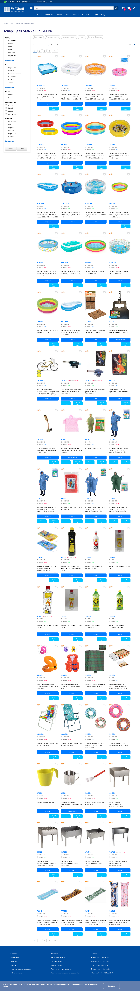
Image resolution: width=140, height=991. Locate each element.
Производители (72, 14)
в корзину (48, 104)
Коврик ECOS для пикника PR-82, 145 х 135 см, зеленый (95, 685)
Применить (11, 149)
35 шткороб (53, 639)
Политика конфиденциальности (62, 969)
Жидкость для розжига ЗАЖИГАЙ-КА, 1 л (92, 626)
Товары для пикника (52, 37)
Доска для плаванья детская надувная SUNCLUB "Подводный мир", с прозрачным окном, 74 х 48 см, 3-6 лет (47, 570)
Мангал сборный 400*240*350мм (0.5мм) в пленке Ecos (69, 863)
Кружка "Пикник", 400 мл (45, 802)
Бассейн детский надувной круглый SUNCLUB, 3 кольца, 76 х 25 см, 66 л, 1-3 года (71, 156)
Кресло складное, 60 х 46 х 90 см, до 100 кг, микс (71, 744)
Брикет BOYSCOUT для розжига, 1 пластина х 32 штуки (95, 331)
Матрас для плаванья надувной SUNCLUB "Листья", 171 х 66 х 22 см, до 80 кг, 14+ (95, 922)
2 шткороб (53, 226)
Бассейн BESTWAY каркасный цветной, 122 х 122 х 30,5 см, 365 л (47, 97)
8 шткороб (77, 108)
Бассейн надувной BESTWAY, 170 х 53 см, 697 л (118, 273)
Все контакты (95, 977)
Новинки (49, 14)
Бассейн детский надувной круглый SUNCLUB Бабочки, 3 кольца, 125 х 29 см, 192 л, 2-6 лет (95, 98)
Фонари (82, 37)
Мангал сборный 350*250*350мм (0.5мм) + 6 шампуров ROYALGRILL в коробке (46, 864)
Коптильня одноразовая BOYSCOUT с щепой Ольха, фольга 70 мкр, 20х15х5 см (118, 686)
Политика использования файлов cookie (65, 973)
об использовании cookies (79, 984)
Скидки (59, 14)
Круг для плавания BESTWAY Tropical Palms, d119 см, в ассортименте (94, 745)
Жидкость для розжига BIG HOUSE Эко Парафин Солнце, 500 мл (71, 568)
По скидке (60, 45)
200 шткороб (54, 816)
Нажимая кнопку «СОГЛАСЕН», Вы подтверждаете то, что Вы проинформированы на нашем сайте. (51, 985)
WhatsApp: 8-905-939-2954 (100, 961)
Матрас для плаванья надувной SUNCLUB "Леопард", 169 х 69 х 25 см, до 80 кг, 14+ (71, 922)
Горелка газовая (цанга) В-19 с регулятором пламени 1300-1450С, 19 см (47, 450)
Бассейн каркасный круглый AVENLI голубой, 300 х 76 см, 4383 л (70, 215)
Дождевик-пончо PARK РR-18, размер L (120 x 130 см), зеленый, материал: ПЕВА (119, 509)
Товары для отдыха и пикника (25, 23)
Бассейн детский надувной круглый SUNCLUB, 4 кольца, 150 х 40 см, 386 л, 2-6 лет (94, 156)
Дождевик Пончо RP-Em (93, 448)
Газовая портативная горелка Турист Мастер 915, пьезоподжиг (95, 391)
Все (55, 51)
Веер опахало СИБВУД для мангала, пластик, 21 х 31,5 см (119, 331)
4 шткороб (125, 285)
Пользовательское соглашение (20, 969)
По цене (53, 45)
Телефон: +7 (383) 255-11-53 (100, 957)
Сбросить (22, 149)
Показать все (9, 60)
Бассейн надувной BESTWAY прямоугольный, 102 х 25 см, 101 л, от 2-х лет (46, 274)
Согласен (111, 986)
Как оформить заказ (58, 957)
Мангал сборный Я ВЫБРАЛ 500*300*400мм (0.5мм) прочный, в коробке (118, 863)
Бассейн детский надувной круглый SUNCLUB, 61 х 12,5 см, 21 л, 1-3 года (119, 156)
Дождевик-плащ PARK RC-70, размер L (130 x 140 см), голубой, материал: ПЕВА (118, 450)
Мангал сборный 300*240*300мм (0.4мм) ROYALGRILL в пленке (117, 804)
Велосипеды (38, 37)
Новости (85, 14)
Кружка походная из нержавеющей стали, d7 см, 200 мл (71, 804)
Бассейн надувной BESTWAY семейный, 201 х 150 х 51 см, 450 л (71, 274)
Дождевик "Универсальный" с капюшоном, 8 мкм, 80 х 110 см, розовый (71, 450)
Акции (95, 14)
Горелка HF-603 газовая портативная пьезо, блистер (118, 390)
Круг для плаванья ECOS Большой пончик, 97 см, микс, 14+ (119, 745)
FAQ (102, 14)
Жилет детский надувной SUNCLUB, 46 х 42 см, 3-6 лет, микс (70, 686)
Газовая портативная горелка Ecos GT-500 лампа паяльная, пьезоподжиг (71, 391)
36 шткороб (125, 167)
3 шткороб (53, 108)
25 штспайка (90, 462)
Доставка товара (56, 961)
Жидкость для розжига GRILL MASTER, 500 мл (94, 567)
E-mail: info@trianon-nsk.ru (100, 965)
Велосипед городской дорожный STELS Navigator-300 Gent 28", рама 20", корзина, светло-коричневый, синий (48, 392)
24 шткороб (77, 167)
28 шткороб (125, 698)
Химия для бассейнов (95, 37)
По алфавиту (45, 45)
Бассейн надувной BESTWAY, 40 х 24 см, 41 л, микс (47, 331)
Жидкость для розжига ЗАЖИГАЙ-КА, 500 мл (116, 626)
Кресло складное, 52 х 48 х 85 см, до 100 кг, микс (47, 744)
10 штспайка (66, 403)
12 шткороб (101, 108)
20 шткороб (101, 580)
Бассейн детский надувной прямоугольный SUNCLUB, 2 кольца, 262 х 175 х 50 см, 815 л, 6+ (47, 216)
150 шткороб (102, 462)
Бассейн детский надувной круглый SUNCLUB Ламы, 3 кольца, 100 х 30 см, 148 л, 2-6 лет (119, 98)
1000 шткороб (77, 462)
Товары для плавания (69, 37)
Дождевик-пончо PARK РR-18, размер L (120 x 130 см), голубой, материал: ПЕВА (95, 509)
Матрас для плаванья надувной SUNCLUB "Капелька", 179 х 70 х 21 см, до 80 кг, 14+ (47, 922)
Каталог (39, 14)
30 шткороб (125, 344)
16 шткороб (125, 757)
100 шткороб (78, 403)
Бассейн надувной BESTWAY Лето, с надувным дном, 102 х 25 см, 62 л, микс (119, 215)
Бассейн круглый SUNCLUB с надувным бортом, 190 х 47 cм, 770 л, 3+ (95, 215)
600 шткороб (78, 816)
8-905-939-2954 (12, 2)
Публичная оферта (16, 973)
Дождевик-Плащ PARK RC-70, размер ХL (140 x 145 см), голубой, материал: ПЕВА (46, 509)
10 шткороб (125, 816)
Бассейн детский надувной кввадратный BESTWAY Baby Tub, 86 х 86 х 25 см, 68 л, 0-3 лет (71, 98)
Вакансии (13, 961)
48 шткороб (101, 344)
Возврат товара (56, 965)
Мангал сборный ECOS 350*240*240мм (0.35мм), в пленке (94, 863)
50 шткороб (77, 521)
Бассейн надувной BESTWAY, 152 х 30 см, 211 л (94, 273)
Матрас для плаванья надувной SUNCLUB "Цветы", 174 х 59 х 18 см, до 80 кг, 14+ (119, 922)
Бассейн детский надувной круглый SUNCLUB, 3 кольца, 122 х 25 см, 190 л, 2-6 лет (46, 156)
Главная (6, 23)
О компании (14, 957)
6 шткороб (101, 167)
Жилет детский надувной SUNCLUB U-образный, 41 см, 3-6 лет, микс (47, 686)
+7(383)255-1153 (27, 2)
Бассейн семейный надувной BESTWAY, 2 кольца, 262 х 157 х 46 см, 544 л (71, 332)
